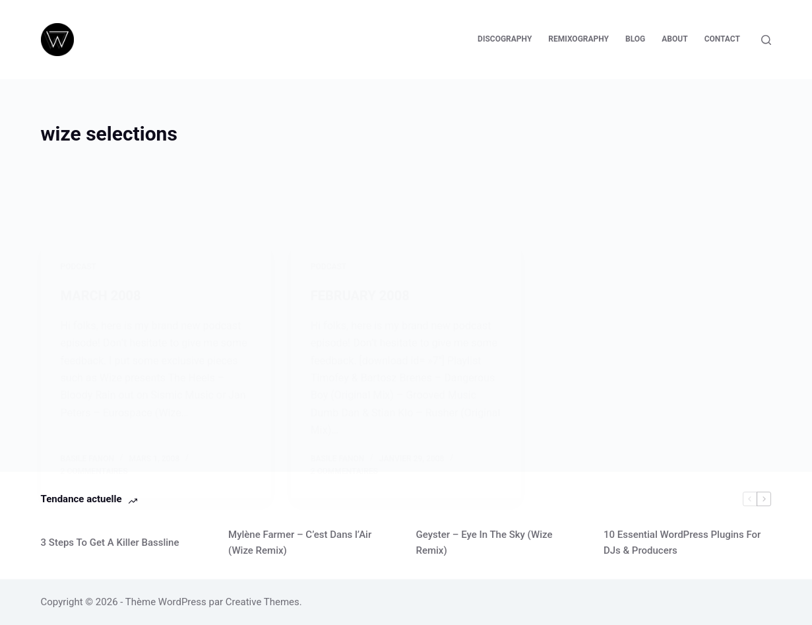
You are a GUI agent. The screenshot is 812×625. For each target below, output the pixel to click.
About (674, 39)
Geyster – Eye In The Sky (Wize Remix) (484, 543)
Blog (635, 39)
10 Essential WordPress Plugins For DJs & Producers (682, 543)
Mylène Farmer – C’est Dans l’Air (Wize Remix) (299, 543)
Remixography (578, 39)
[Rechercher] (766, 40)
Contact (722, 39)
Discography (505, 39)
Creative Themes (262, 602)
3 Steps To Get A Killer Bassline (110, 542)
